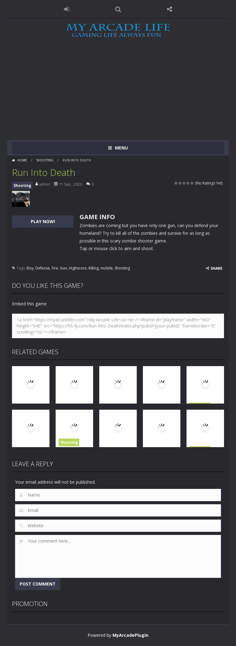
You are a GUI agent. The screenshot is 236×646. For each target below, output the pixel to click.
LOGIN (66, 9)
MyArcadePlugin (130, 635)
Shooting (44, 160)
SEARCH (118, 9)
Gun (63, 268)
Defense (42, 268)
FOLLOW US (169, 9)
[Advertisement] (118, 94)
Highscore (78, 268)
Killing (93, 268)
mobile (106, 268)
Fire (55, 268)
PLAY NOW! (43, 221)
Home (22, 160)
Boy (30, 268)
